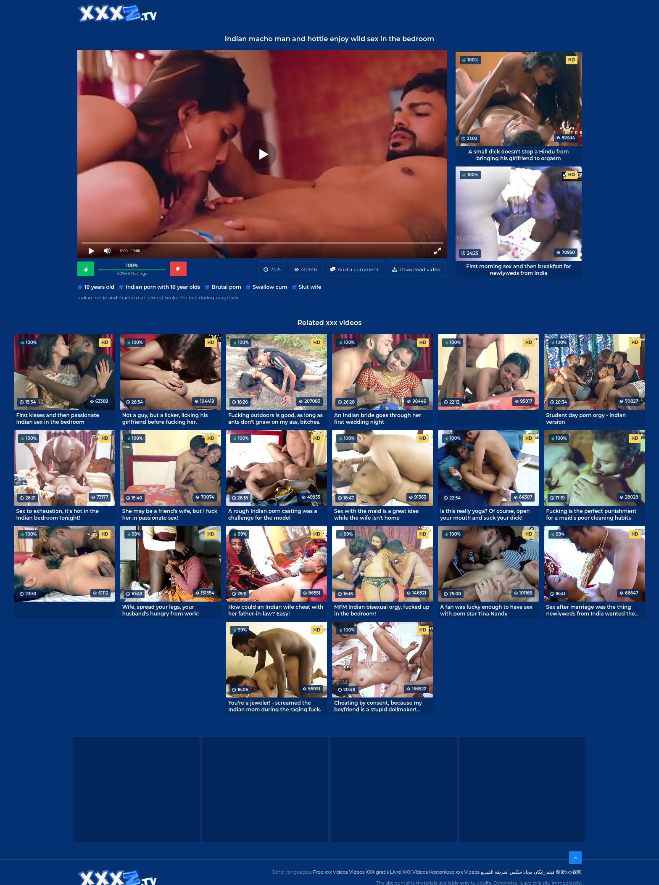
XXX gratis (372, 12)
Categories (239, 12)
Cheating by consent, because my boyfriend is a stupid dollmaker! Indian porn (378, 706)
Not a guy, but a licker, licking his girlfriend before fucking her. (165, 418)
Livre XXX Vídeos (409, 872)
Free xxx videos (330, 872)
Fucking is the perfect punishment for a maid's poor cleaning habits (591, 514)
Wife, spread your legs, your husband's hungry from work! (160, 610)
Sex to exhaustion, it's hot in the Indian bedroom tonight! (57, 514)
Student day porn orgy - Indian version (586, 418)
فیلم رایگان (544, 872)
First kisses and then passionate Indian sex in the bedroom (57, 418)
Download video (419, 269)
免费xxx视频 (569, 872)
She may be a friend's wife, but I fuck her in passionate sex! (170, 514)
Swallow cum (270, 287)
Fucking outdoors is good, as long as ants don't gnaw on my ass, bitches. (275, 418)
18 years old (99, 287)
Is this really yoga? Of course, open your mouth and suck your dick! (485, 514)
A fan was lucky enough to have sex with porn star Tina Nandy (486, 610)
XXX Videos (287, 12)
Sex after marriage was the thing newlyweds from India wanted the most (590, 610)
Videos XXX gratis (369, 872)
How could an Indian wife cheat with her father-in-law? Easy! (275, 610)
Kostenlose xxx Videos (454, 872)
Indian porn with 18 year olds (163, 287)
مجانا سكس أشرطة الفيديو (506, 872)
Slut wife (310, 287)
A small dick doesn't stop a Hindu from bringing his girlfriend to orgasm (519, 154)
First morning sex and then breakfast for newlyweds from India (518, 269)
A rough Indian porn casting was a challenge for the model (272, 514)
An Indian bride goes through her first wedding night (377, 418)
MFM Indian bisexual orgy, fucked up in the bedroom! (382, 610)
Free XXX (330, 12)
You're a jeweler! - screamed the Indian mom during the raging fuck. (274, 706)
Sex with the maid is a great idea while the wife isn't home (376, 514)
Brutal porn (226, 287)
